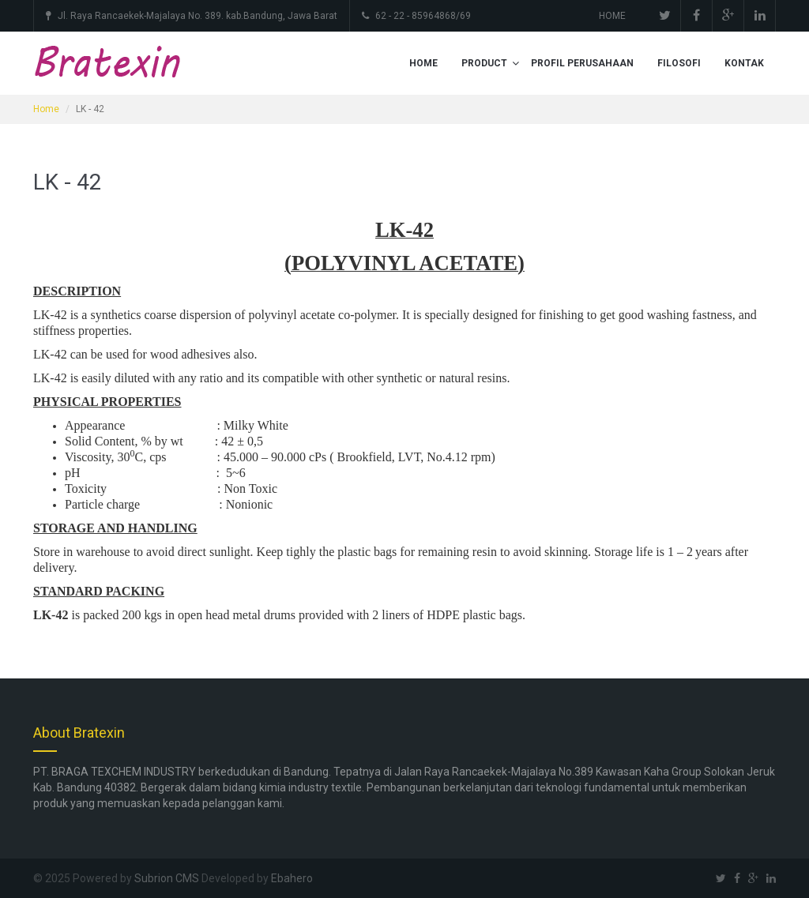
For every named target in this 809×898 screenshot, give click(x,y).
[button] (515, 63)
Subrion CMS (166, 878)
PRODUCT (484, 63)
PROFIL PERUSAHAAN (582, 63)
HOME (612, 15)
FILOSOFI (679, 63)
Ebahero (292, 878)
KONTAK (744, 63)
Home (46, 109)
